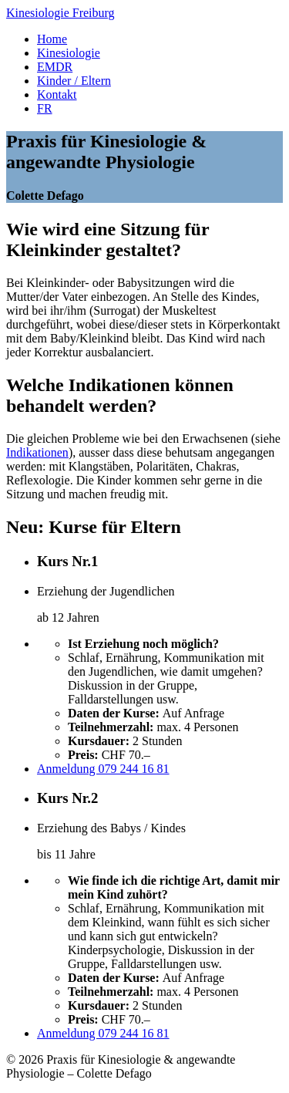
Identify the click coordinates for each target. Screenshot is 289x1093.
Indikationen (37, 452)
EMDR (54, 66)
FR (44, 108)
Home (52, 39)
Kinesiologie (68, 52)
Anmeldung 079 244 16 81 (103, 768)
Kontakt (57, 94)
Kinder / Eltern (74, 80)
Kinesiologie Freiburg (60, 12)
